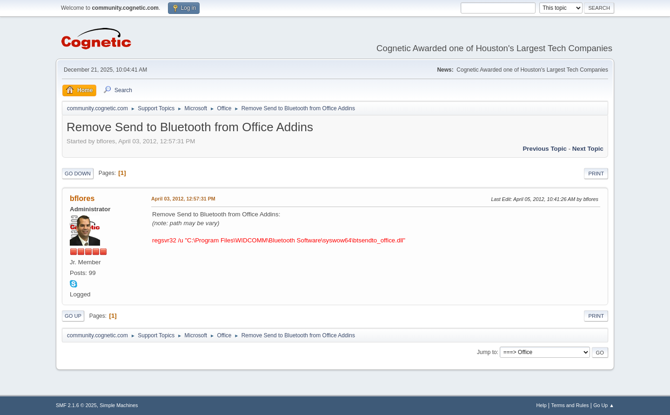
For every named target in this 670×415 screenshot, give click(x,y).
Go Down (78, 173)
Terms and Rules (570, 405)
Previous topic (545, 148)
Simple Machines (119, 405)
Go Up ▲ (603, 405)
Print (596, 173)
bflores (82, 198)
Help (541, 405)
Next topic (587, 148)
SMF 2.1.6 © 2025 (76, 405)
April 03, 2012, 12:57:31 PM (183, 198)
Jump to (487, 352)
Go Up (73, 316)
